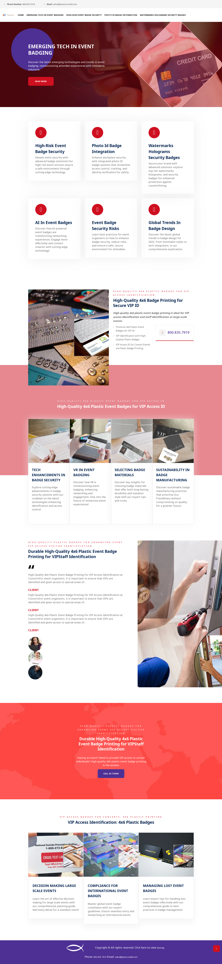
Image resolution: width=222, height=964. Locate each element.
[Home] (9, 14)
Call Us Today (111, 773)
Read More (41, 81)
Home (21, 15)
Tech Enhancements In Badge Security (48, 474)
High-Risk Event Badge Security (84, 15)
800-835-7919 (100, 957)
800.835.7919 (29, 4)
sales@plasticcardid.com (65, 4)
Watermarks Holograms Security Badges (163, 15)
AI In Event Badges (53, 222)
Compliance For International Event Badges (108, 890)
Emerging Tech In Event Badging (44, 15)
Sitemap (160, 948)
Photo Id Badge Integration (120, 15)
